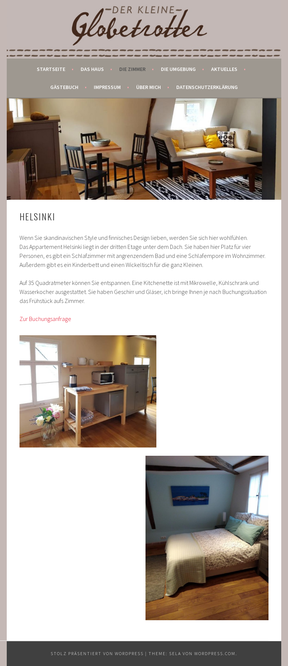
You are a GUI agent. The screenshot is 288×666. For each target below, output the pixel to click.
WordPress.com (215, 653)
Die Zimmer (132, 69)
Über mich (148, 87)
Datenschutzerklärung (207, 87)
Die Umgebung (178, 69)
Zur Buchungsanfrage (45, 318)
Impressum (107, 87)
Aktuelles (224, 69)
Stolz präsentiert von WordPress (97, 653)
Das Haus (92, 69)
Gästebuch (64, 87)
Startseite (51, 69)
